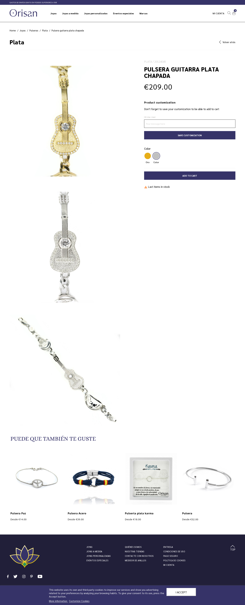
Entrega (168, 547)
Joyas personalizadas (98, 556)
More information (58, 600)
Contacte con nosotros (139, 556)
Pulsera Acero (77, 513)
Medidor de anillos (135, 560)
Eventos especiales (97, 560)
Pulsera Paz (18, 513)
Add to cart (189, 175)
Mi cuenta (219, 13)
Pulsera (187, 513)
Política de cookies (174, 560)
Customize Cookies (79, 600)
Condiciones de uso (174, 551)
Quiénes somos (133, 547)
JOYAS (89, 547)
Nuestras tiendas (134, 551)
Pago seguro (170, 556)
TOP (232, 548)
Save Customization (190, 135)
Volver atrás (227, 42)
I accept (181, 592)
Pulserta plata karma (139, 513)
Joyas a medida (94, 551)
